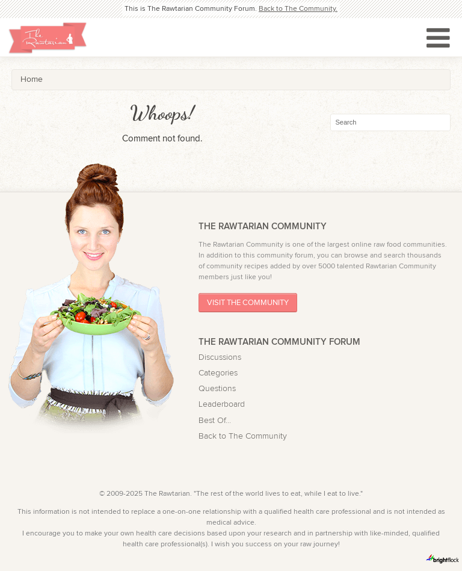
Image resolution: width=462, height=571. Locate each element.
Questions (217, 389)
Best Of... (215, 420)
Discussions (220, 357)
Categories (218, 373)
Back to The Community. (298, 8)
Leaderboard (222, 404)
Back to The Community (243, 436)
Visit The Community (248, 302)
